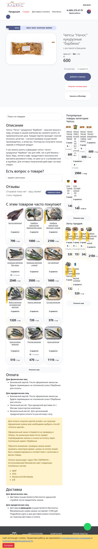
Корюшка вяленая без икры (15, 264)
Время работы (74, 13)
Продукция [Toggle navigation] (14, 11)
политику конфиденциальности (17, 541)
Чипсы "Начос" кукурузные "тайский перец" (85, 136)
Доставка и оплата (41, 11)
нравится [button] (83, 69)
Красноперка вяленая (15, 343)
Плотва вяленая (34, 342)
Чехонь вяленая (34, 302)
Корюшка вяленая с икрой (34, 264)
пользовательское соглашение (76, 538)
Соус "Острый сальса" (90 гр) (76, 191)
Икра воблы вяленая (76, 235)
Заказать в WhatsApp (78, 96)
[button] (8, 17)
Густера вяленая (53, 302)
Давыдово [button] (87, 5)
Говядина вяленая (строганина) (85, 235)
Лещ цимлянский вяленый (71, 235)
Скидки (25, 11)
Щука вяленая (53, 342)
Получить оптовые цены (77, 86)
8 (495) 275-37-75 (75, 10)
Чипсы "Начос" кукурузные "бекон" (71, 135)
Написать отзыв (54, 192)
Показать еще (34, 370)
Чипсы (17, 28)
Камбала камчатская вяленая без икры (34, 225)
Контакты (56, 11)
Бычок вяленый (15, 223)
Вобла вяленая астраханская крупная (15, 304)
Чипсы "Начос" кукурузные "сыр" (92, 135)
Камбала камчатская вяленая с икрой (53, 225)
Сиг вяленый (53, 263)
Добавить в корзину (77, 77)
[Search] (34, 116)
